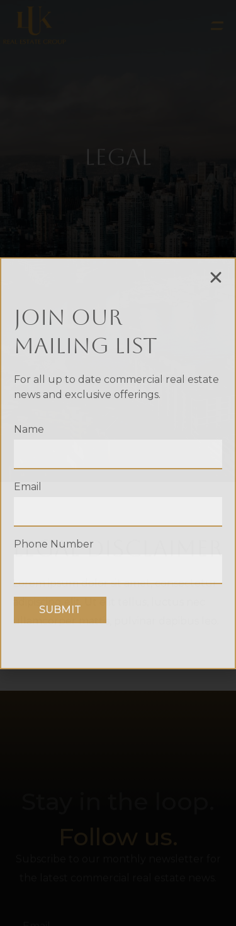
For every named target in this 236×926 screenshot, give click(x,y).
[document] (118, 463)
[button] (215, 277)
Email (28, 487)
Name (29, 430)
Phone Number (54, 544)
